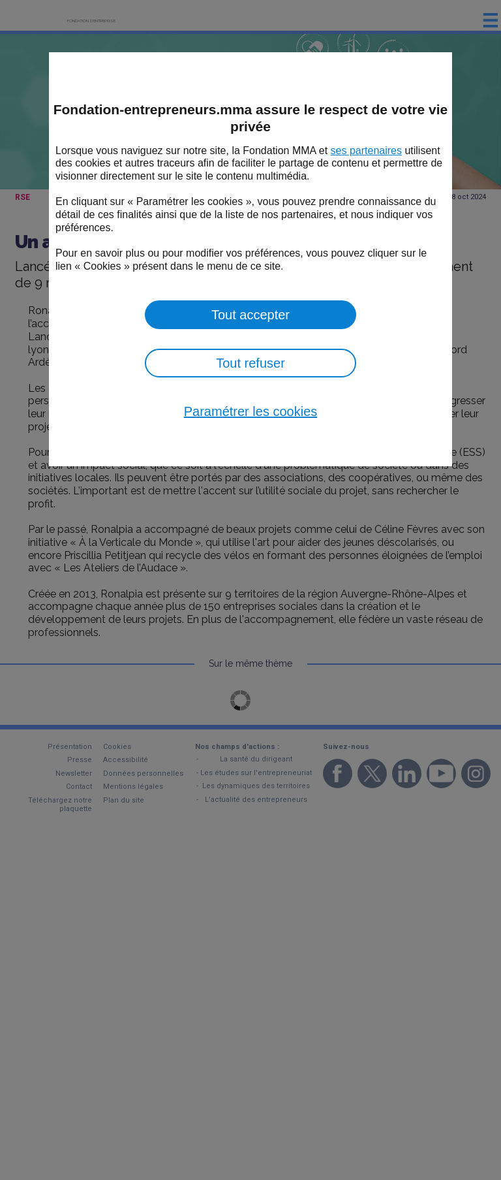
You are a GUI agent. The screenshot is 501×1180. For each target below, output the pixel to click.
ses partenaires (366, 150)
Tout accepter (250, 315)
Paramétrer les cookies (251, 411)
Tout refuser (250, 363)
